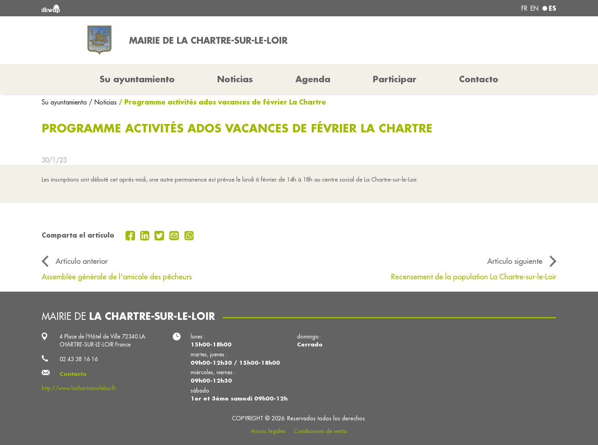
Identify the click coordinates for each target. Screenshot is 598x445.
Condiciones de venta (320, 431)
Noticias (235, 79)
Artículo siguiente (514, 261)
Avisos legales (268, 431)
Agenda (312, 79)
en (534, 8)
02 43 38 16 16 (79, 359)
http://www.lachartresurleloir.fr (79, 388)
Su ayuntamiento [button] (137, 79)
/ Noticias (103, 102)
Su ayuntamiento (65, 102)
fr (524, 8)
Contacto (478, 79)
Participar (395, 79)
